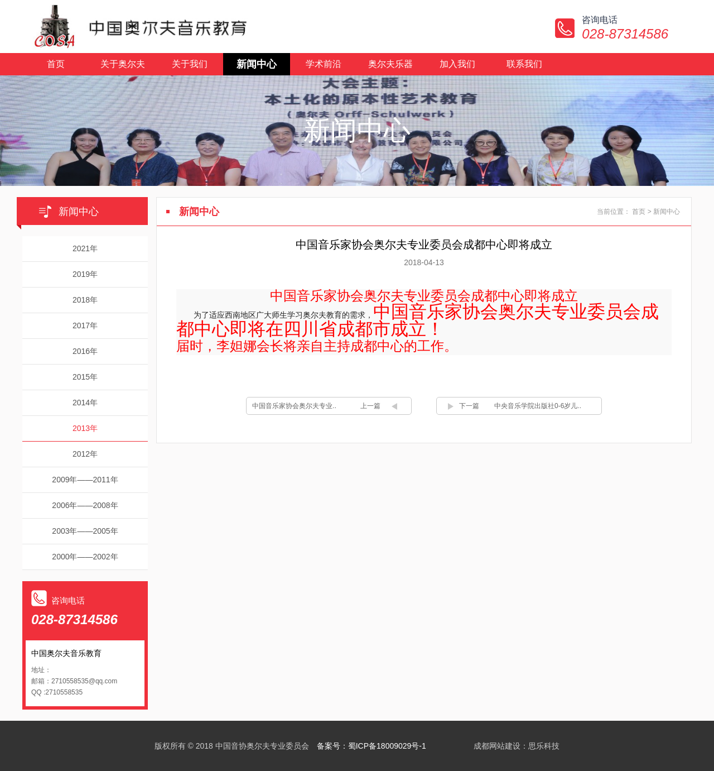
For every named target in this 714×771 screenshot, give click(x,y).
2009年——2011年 (85, 479)
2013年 (85, 428)
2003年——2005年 (85, 530)
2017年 (85, 325)
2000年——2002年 (85, 556)
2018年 (85, 299)
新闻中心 (257, 64)
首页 (56, 64)
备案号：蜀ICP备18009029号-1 (371, 745)
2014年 (85, 402)
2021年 (85, 248)
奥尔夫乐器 (390, 64)
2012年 (85, 453)
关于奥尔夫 (122, 64)
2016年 (85, 351)
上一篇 (370, 406)
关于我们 (190, 64)
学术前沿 (323, 64)
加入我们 (457, 64)
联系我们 (524, 64)
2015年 (85, 376)
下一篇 (469, 406)
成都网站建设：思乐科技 (516, 745)
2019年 (85, 274)
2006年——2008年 (85, 505)
